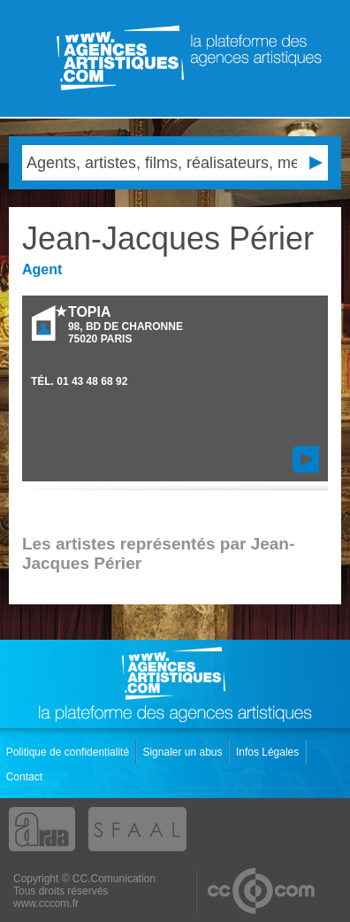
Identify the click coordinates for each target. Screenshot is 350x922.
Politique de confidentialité (69, 752)
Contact (26, 777)
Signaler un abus (183, 752)
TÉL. (79, 381)
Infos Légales (269, 752)
